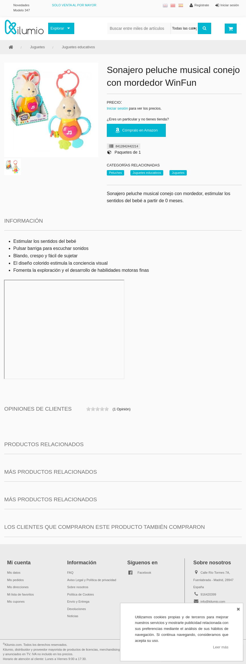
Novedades (21, 5)
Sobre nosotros (77, 587)
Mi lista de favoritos (20, 594)
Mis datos (13, 572)
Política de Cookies (80, 594)
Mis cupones (16, 601)
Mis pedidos (15, 580)
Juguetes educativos (78, 47)
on (88, 409)
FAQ (70, 572)
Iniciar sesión (117, 108)
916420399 (208, 594)
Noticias (72, 616)
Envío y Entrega (78, 601)
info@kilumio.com (213, 601)
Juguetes (37, 47)
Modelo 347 (21, 10)
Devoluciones (76, 609)
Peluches (115, 172)
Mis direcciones (18, 587)
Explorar (57, 28)
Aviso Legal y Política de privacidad (91, 580)
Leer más (220, 647)
